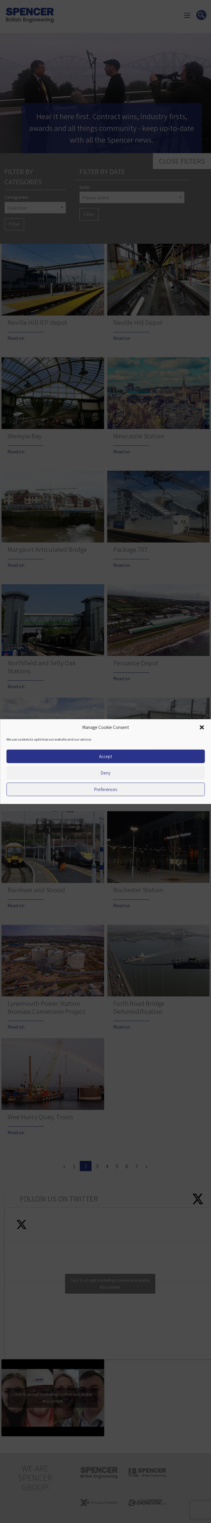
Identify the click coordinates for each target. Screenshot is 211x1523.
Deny (105, 772)
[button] (202, 727)
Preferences (105, 789)
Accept (105, 756)
